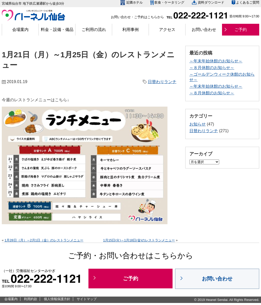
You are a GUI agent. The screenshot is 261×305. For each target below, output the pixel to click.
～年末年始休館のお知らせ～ (215, 61)
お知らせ (197, 124)
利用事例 (130, 29)
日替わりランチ (162, 82)
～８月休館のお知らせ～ (211, 67)
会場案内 (20, 29)
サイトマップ (87, 299)
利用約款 (30, 299)
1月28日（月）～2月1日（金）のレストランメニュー (44, 240)
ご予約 (240, 29)
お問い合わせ (204, 29)
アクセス (167, 29)
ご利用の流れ (94, 29)
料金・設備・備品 (57, 29)
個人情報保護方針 (57, 299)
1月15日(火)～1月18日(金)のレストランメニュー (139, 240)
